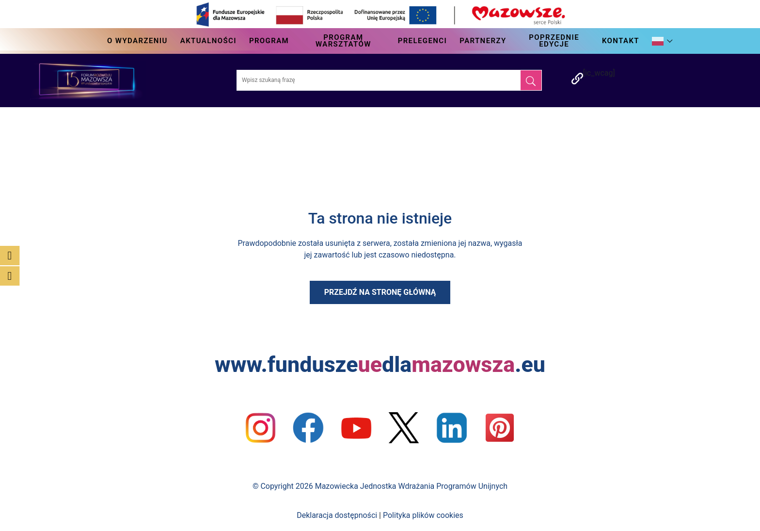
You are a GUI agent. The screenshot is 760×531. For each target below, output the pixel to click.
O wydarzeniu (137, 40)
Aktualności (208, 40)
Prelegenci (422, 40)
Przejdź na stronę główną (380, 292)
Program (269, 40)
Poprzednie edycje (554, 40)
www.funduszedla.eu (380, 364)
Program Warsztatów (343, 40)
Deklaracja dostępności (337, 515)
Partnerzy (482, 40)
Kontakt (620, 40)
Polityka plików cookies (423, 515)
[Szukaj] (531, 80)
